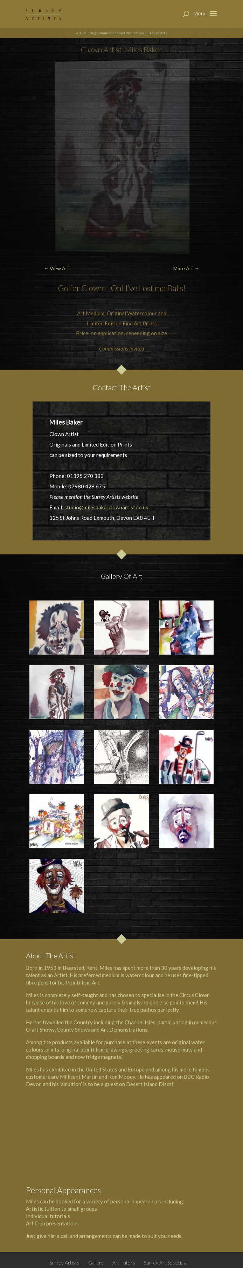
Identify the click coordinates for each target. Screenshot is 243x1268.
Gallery (96, 1263)
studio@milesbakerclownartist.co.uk (106, 507)
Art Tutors (123, 1263)
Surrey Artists (64, 1263)
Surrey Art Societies (165, 1263)
